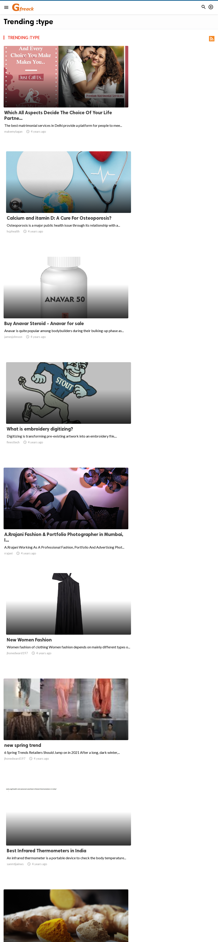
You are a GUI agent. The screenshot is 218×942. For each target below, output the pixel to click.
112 (148, 899)
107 (99, 899)
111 (139, 899)
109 (119, 899)
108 (109, 899)
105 (79, 899)
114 (168, 899)
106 (89, 899)
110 (129, 899)
